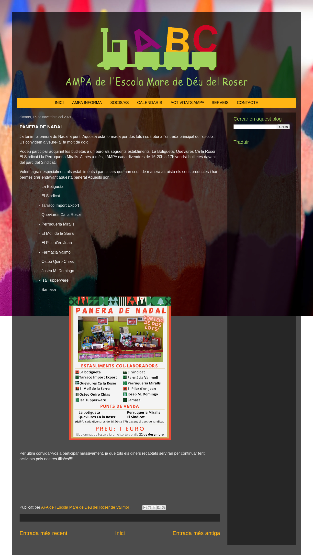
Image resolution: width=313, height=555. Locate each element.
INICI (59, 103)
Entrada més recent (43, 533)
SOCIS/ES (119, 103)
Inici (120, 533)
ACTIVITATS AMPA (187, 103)
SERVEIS (220, 103)
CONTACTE (247, 103)
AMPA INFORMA (87, 103)
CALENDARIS (149, 103)
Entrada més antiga (196, 533)
